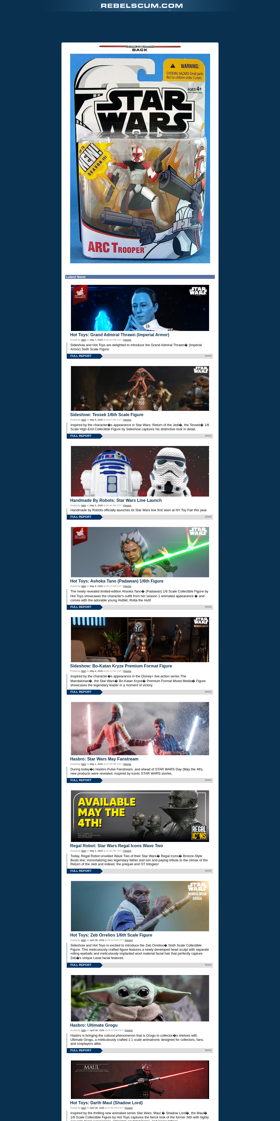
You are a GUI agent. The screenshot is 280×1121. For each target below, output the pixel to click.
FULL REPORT (80, 355)
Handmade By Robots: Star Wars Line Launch (116, 500)
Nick (83, 340)
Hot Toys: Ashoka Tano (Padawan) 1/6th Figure (116, 581)
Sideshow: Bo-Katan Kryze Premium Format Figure (121, 666)
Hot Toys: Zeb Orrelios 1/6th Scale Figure (111, 935)
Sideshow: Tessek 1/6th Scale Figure (106, 414)
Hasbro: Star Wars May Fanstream (104, 759)
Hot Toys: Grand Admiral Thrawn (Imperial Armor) (119, 335)
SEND (208, 356)
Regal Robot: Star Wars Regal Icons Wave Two (116, 846)
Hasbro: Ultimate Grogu (93, 1025)
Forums (127, 340)
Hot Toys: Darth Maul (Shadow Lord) (106, 1103)
